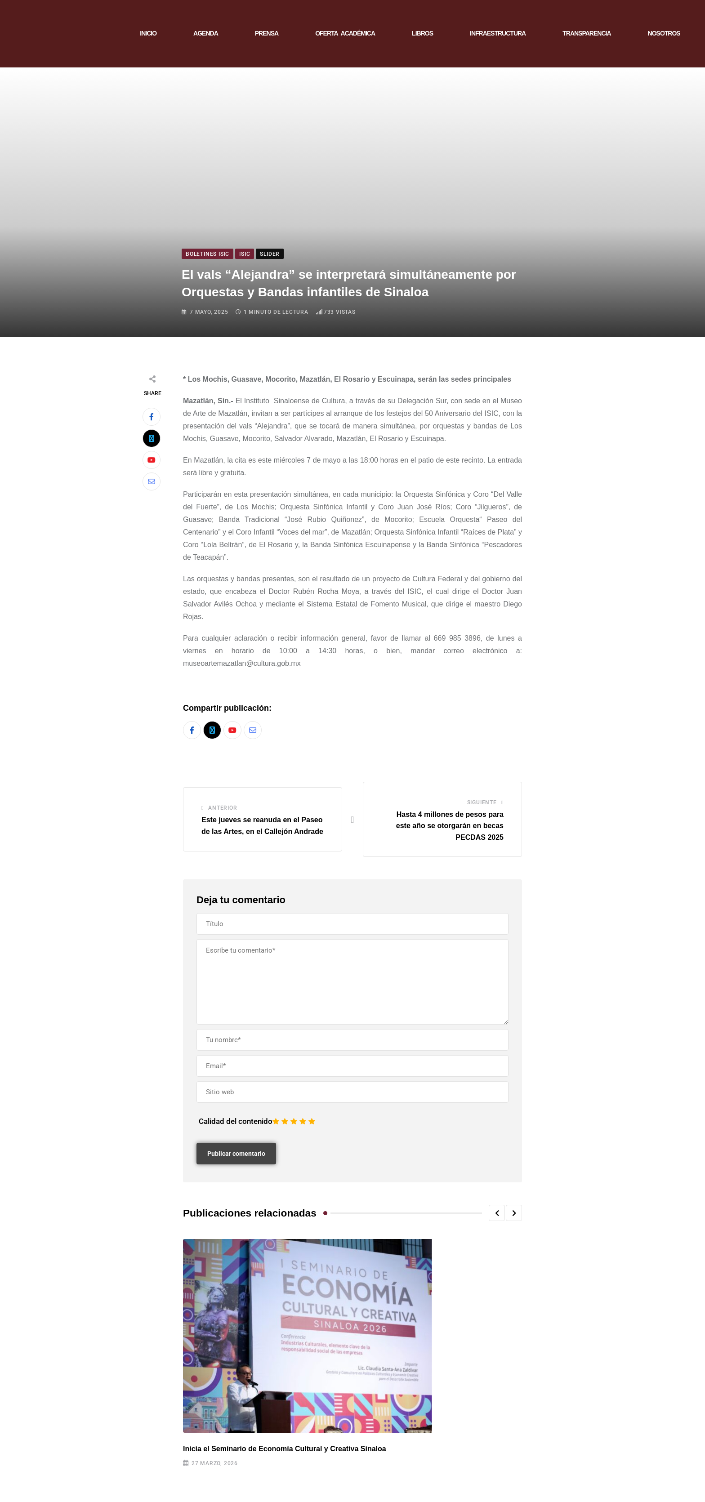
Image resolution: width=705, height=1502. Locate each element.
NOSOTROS (664, 33)
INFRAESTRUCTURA (498, 33)
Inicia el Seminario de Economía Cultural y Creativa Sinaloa (284, 1449)
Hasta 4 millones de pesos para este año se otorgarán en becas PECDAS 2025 (450, 826)
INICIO (148, 33)
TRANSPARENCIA (586, 33)
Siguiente (482, 802)
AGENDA (205, 33)
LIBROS (422, 33)
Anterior (222, 808)
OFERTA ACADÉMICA (345, 33)
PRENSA (266, 33)
